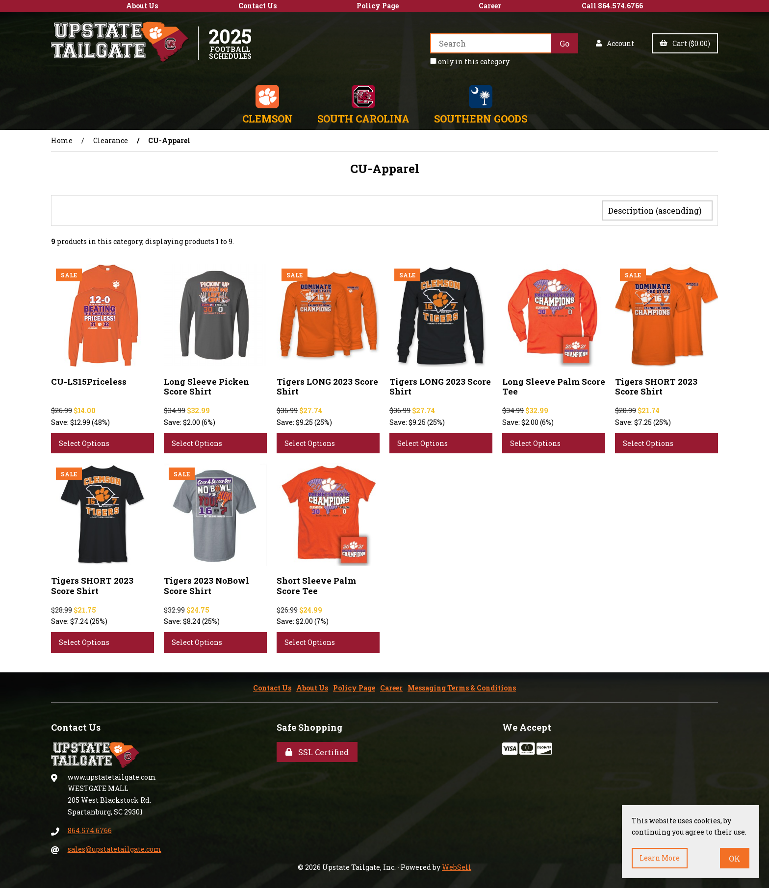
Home (62, 140)
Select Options (84, 441)
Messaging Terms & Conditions (462, 686)
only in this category (470, 61)
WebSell (456, 865)
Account (615, 43)
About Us (142, 5)
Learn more (660, 858)
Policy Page (378, 5)
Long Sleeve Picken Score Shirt (206, 384)
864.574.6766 (90, 828)
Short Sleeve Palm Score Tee (316, 583)
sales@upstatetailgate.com (114, 847)
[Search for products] (490, 43)
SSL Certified (317, 750)
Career (490, 5)
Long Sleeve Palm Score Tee (553, 384)
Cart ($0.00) (685, 43)
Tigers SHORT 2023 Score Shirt (656, 384)
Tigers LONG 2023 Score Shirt (327, 384)
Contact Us (257, 5)
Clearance (110, 140)
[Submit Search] (564, 43)
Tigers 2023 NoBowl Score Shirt (206, 583)
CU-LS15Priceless (89, 379)
